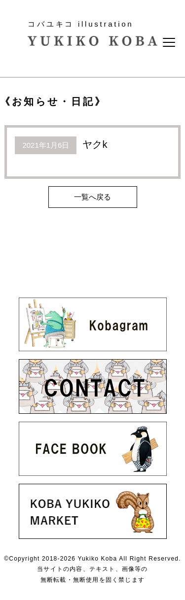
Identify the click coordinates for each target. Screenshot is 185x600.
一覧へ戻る (92, 197)
